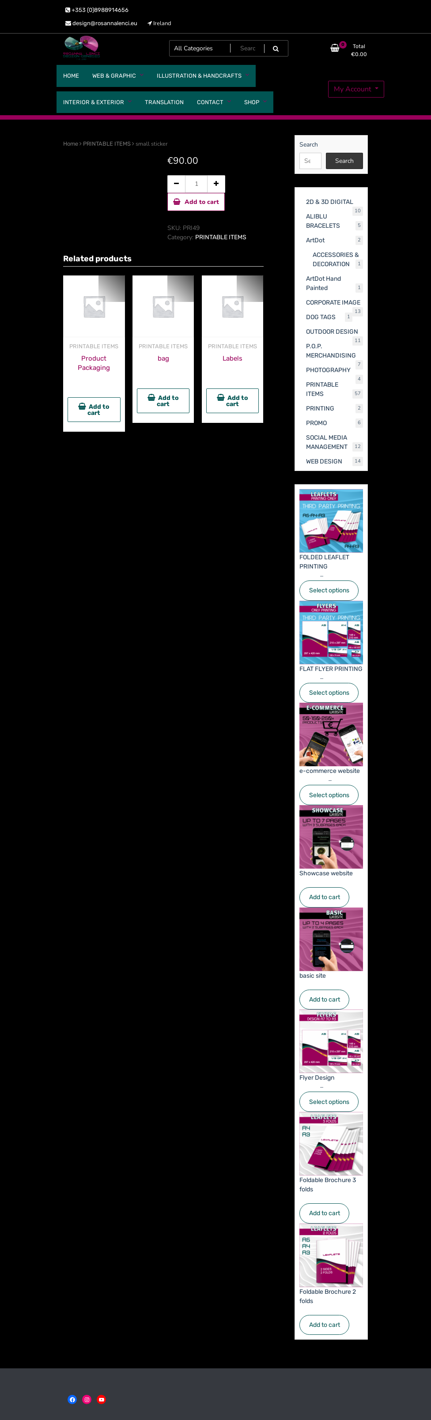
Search (308, 144)
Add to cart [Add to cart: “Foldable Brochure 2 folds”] (324, 1325)
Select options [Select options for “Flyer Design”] (329, 1102)
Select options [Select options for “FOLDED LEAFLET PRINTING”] (329, 590)
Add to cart (202, 202)
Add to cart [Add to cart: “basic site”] (324, 999)
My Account (353, 89)
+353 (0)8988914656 (97, 10)
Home (70, 143)
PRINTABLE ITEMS (107, 143)
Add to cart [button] (98, 410)
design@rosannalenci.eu (101, 23)
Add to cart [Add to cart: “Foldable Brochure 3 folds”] (324, 1213)
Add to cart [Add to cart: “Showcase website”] (324, 897)
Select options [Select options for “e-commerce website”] (329, 795)
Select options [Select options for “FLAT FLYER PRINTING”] (329, 693)
